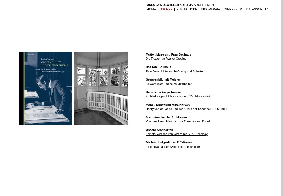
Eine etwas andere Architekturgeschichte (173, 146)
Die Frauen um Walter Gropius (166, 58)
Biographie (210, 9)
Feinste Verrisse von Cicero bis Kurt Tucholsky (177, 134)
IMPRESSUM (233, 9)
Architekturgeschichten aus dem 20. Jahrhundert (178, 96)
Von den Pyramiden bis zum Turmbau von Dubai (178, 121)
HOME (151, 9)
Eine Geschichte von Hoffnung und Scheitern (175, 71)
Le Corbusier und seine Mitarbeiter (169, 83)
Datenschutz (257, 9)
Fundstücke (187, 9)
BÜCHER (166, 9)
